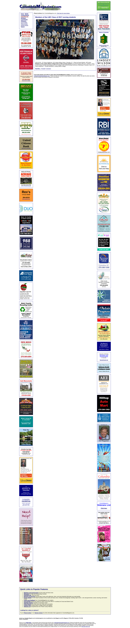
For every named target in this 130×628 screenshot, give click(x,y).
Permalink (43, 68)
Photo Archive (24, 24)
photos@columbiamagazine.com (42, 76)
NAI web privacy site (86, 626)
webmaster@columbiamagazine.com (61, 622)
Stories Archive (24, 25)
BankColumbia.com (104, 45)
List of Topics (24, 22)
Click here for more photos (63, 13)
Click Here (104, 508)
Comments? (48, 68)
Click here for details (26, 80)
